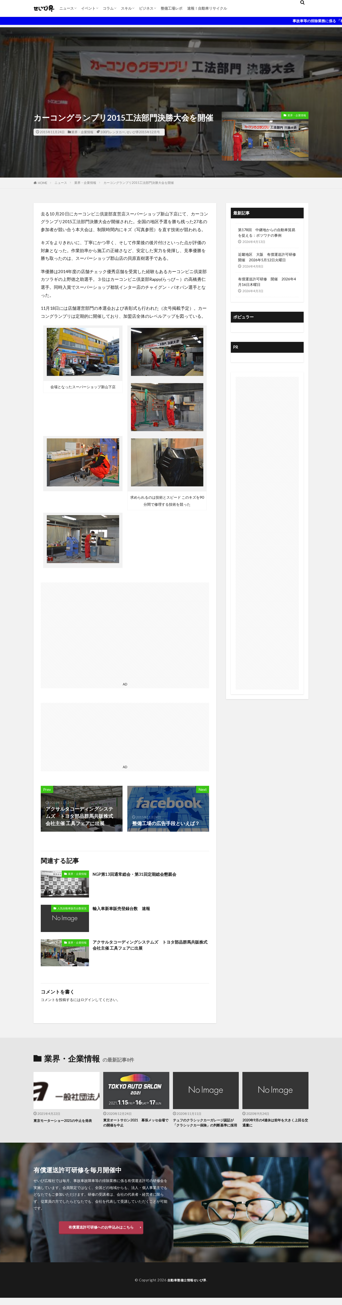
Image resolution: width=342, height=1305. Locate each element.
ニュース (66, 8)
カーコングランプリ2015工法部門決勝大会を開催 (138, 183)
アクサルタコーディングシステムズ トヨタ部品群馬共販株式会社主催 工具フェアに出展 (150, 946)
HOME (42, 183)
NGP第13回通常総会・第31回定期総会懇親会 (142, 874)
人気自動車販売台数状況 (72, 908)
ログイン (88, 999)
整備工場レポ (171, 8)
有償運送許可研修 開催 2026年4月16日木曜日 (267, 282)
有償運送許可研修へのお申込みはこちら (101, 1234)
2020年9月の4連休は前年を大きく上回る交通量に (274, 1123)
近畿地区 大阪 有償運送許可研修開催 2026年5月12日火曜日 (267, 257)
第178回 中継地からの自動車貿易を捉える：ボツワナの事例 (266, 232)
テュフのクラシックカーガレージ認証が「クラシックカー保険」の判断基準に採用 (206, 1126)
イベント (88, 8)
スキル (126, 8)
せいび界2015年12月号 (143, 132)
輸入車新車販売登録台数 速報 (126, 908)
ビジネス (146, 8)
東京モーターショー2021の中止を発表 (65, 1123)
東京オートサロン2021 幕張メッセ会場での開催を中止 (134, 1123)
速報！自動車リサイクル (207, 8)
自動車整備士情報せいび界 (186, 1287)
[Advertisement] (171, 61)
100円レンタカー (112, 132)
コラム (108, 8)
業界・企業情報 (82, 132)
